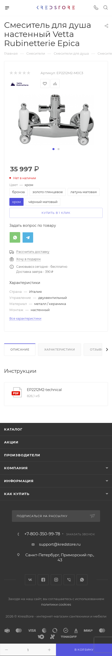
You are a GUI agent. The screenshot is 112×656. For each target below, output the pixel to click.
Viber (69, 579)
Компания (16, 468)
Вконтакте (30, 579)
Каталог (13, 429)
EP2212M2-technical (44, 389)
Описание (19, 349)
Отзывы (97, 349)
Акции (11, 442)
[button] (53, 149)
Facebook (43, 579)
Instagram (56, 579)
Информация (19, 481)
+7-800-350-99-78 (42, 534)
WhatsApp (82, 579)
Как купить (16, 494)
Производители (22, 455)
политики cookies (56, 604)
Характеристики (59, 349)
